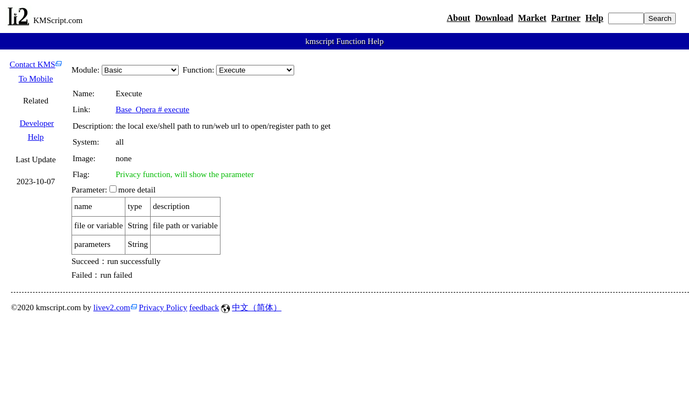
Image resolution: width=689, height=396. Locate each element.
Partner (565, 18)
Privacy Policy (163, 307)
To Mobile (36, 78)
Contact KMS (33, 64)
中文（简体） (257, 307)
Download (494, 18)
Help (594, 18)
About (458, 18)
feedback (204, 307)
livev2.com (111, 307)
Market (532, 18)
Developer (37, 123)
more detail (137, 189)
